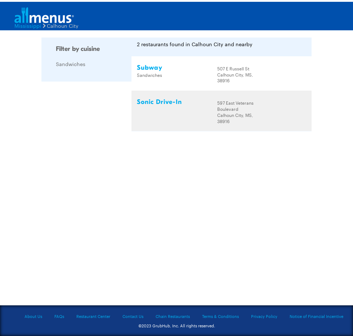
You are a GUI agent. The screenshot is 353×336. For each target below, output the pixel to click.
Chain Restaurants (173, 316)
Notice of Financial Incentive (316, 316)
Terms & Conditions (220, 316)
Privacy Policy (264, 316)
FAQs (59, 316)
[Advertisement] (95, 195)
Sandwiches (70, 63)
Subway (149, 67)
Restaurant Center (93, 316)
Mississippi (27, 26)
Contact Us (132, 316)
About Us (33, 316)
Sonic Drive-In (159, 102)
